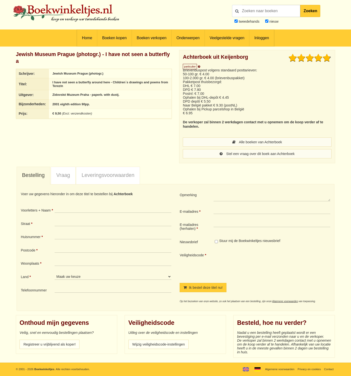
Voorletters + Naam (36, 210)
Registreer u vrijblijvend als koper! (49, 344)
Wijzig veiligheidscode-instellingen (158, 344)
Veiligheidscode (192, 255)
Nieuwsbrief (189, 242)
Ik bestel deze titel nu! (203, 287)
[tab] (33, 176)
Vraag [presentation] (63, 175)
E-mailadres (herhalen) (189, 227)
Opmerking (188, 195)
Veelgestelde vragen (227, 38)
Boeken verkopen (151, 38)
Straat (25, 224)
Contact (328, 369)
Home (87, 38)
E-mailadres (189, 211)
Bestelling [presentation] (33, 175)
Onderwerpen (188, 38)
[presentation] (254, 263)
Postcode (28, 250)
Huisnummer (30, 237)
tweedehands (249, 21)
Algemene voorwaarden (285, 301)
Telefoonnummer (34, 290)
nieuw (273, 21)
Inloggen (261, 38)
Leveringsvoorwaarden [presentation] (108, 175)
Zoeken (310, 11)
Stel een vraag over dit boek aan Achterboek (257, 154)
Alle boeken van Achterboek (257, 142)
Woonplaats (30, 263)
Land (25, 277)
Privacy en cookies (309, 369)
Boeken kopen (114, 38)
